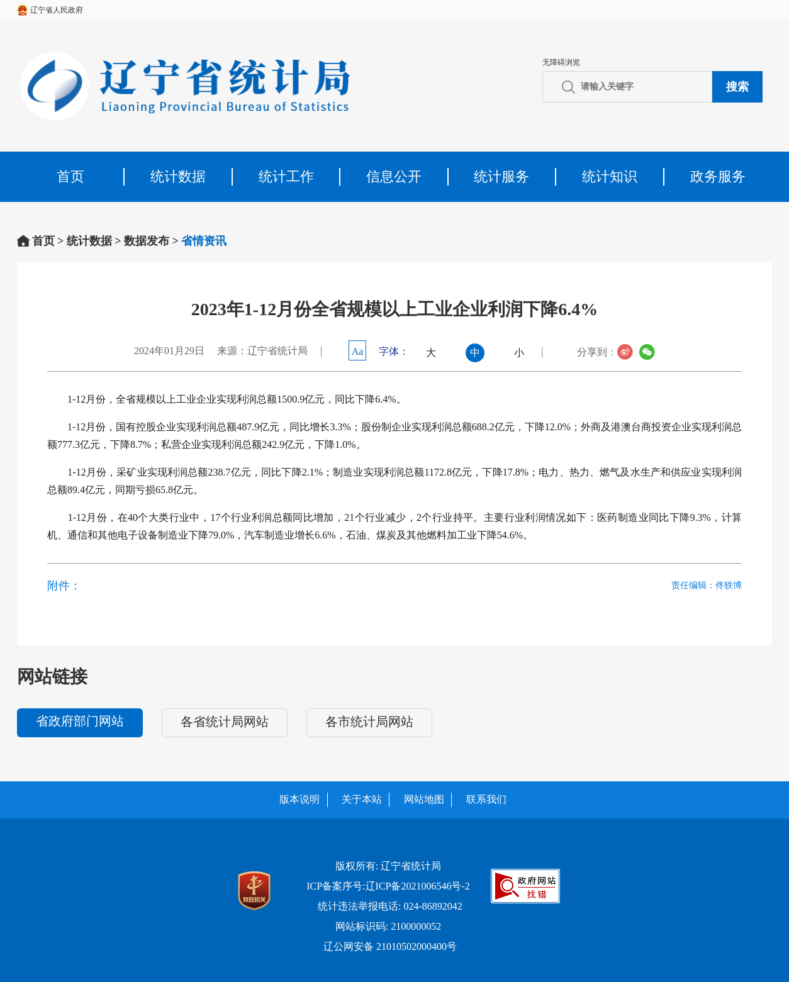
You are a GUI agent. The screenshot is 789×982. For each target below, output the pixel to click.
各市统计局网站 (369, 721)
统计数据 (178, 176)
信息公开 (394, 176)
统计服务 (501, 176)
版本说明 (299, 799)
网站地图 (424, 799)
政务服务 (718, 176)
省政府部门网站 (80, 721)
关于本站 (362, 799)
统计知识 (609, 176)
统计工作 (286, 176)
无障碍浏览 (561, 62)
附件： (64, 585)
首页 (70, 176)
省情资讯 (204, 241)
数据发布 (146, 241)
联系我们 (486, 799)
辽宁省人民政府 (56, 10)
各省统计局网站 (225, 721)
